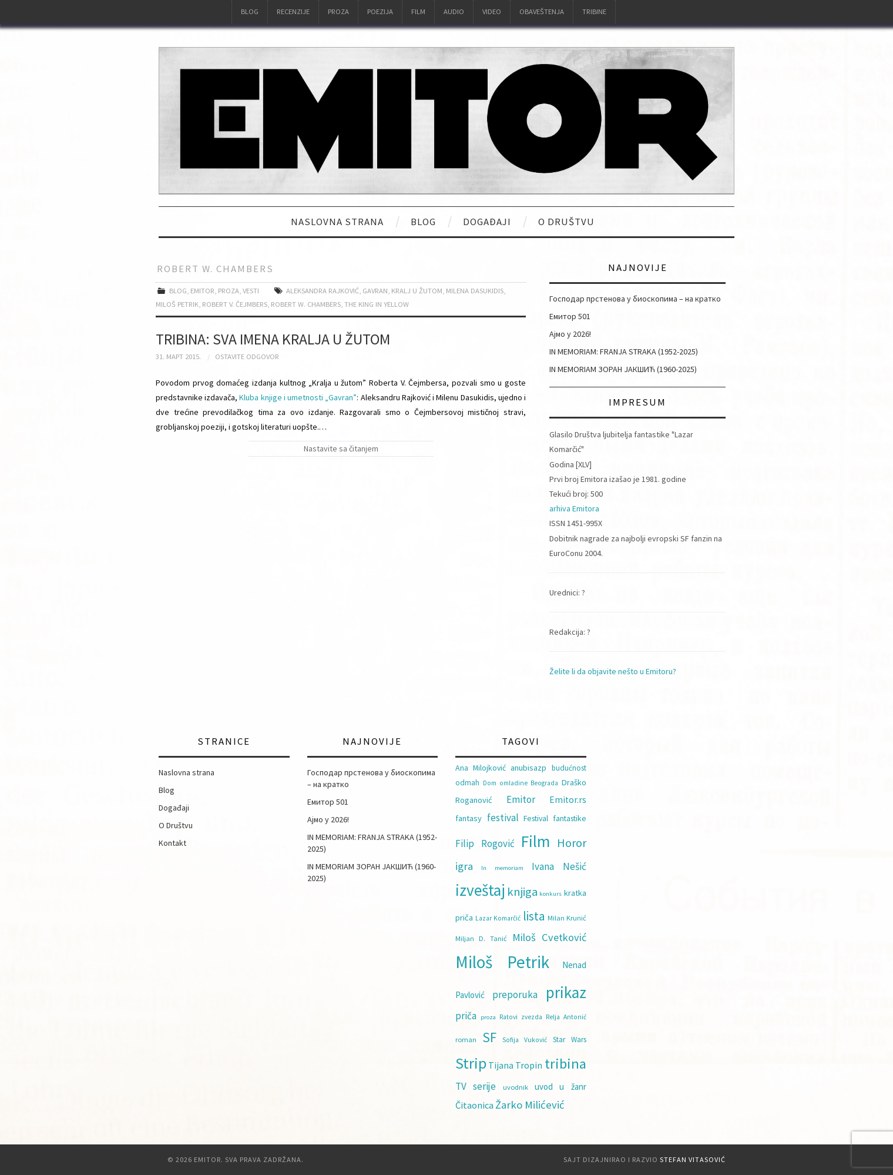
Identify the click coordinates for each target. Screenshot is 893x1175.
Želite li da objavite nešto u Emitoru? (612, 671)
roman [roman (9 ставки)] (465, 1039)
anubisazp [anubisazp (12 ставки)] (528, 767)
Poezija (380, 11)
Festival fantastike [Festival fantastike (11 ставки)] (554, 818)
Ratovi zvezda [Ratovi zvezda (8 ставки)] (520, 1017)
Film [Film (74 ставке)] (535, 841)
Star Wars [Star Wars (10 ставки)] (569, 1040)
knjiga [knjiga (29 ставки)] (522, 891)
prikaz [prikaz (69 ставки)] (566, 992)
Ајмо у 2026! (570, 334)
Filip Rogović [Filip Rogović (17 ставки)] (485, 843)
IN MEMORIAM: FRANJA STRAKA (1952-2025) (623, 351)
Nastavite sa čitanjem (341, 448)
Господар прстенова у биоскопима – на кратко (635, 298)
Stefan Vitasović (693, 1159)
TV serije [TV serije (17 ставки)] (475, 1086)
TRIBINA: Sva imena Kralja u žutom (273, 339)
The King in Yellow (376, 304)
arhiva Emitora (574, 508)
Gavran (375, 290)
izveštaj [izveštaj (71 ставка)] (480, 890)
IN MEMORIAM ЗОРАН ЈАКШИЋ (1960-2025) (623, 369)
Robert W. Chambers (306, 304)
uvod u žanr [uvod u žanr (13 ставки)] (560, 1086)
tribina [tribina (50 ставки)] (565, 1064)
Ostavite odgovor (247, 356)
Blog (249, 11)
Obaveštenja (541, 11)
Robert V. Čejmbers (234, 304)
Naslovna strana (337, 221)
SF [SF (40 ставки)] (489, 1037)
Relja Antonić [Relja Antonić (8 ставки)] (566, 1017)
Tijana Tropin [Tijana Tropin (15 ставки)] (515, 1065)
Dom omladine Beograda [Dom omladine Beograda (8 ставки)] (520, 783)
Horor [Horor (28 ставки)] (571, 843)
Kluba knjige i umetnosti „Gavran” (298, 397)
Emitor (202, 290)
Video (491, 11)
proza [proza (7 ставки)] (488, 1017)
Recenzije (293, 11)
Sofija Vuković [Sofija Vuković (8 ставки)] (524, 1040)
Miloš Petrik (177, 304)
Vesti (251, 290)
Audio (454, 11)
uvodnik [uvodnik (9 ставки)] (515, 1087)
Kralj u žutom (416, 290)
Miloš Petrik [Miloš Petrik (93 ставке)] (502, 962)
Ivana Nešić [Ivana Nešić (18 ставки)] (559, 866)
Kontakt (172, 843)
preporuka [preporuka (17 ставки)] (515, 994)
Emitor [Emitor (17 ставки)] (520, 799)
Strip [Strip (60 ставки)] (470, 1063)
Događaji (487, 221)
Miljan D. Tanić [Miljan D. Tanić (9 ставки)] (481, 938)
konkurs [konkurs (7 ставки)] (550, 894)
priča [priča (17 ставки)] (465, 1015)
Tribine (594, 11)
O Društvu (566, 221)
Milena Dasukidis (474, 290)
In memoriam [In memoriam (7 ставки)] (502, 868)
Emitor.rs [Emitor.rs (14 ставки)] (567, 799)
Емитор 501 (569, 316)
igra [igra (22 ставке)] (464, 866)
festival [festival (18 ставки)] (503, 817)
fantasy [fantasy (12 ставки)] (468, 818)
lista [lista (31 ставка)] (534, 916)
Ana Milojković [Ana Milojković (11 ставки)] (480, 767)
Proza (338, 11)
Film (418, 11)
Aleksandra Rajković (322, 290)
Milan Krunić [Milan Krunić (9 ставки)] (567, 917)
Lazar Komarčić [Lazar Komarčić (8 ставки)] (498, 918)
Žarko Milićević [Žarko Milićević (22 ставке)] (530, 1105)
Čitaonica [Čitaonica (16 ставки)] (474, 1105)
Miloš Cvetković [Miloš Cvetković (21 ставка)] (549, 937)
